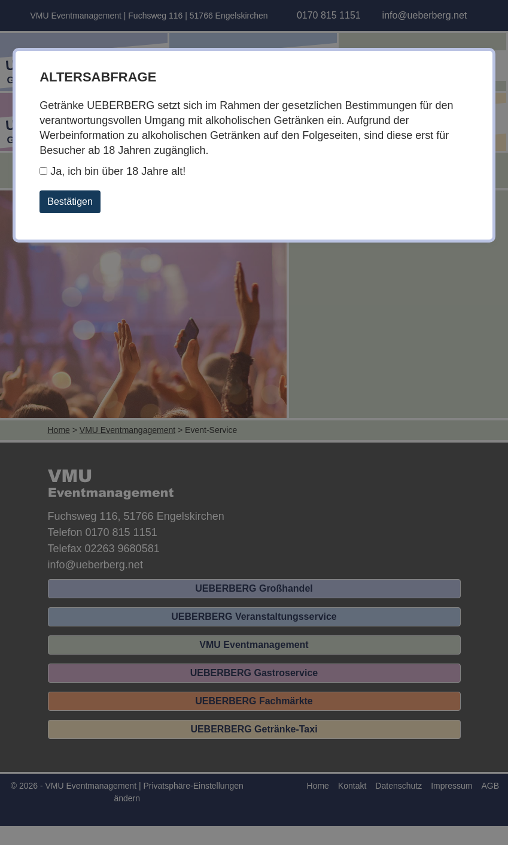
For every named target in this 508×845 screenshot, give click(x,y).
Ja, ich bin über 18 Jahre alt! (112, 171)
